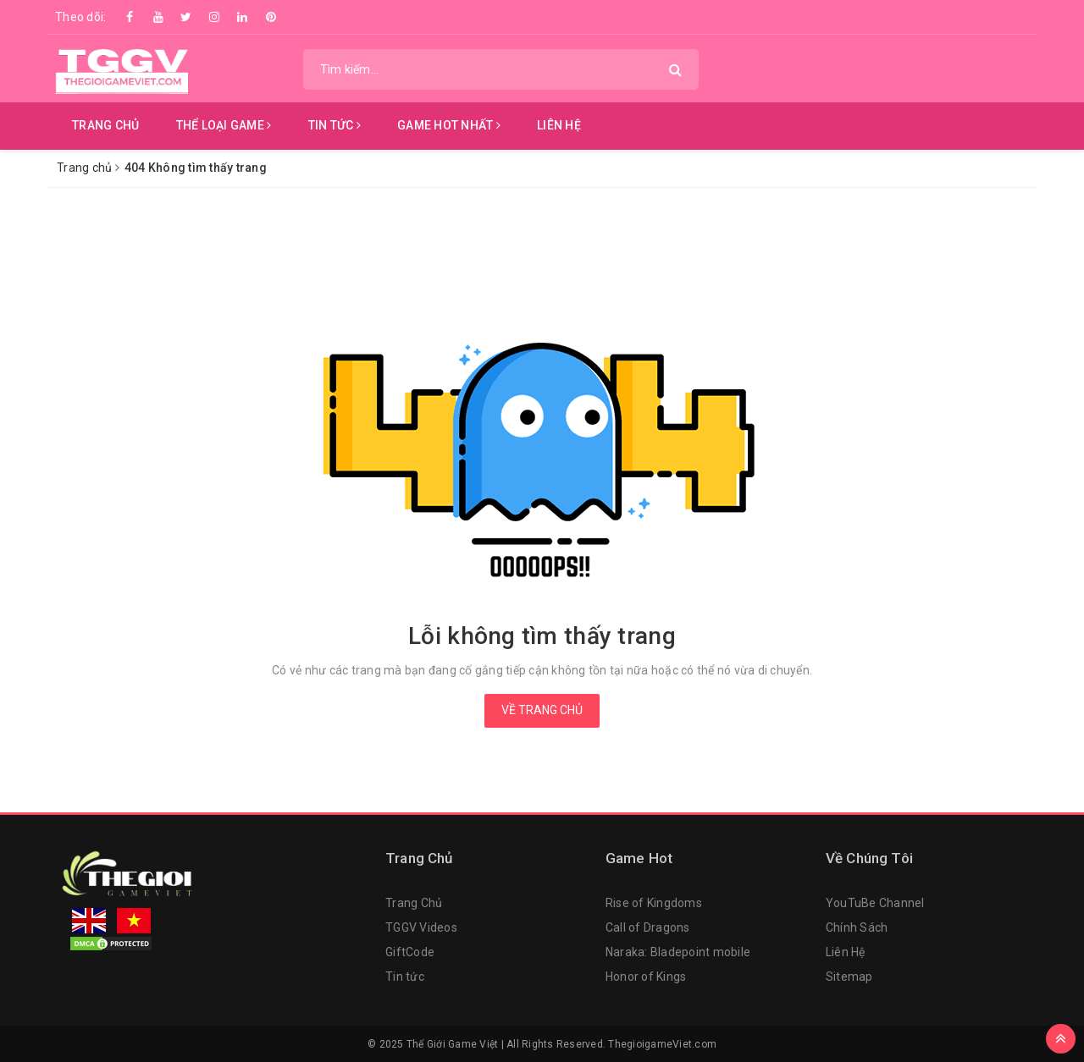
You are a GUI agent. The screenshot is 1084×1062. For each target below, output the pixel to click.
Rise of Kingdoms (654, 903)
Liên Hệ (846, 952)
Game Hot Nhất (449, 125)
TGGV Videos (421, 927)
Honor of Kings (646, 976)
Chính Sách (857, 927)
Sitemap (849, 976)
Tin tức (404, 976)
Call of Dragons (648, 927)
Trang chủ (105, 125)
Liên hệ (559, 125)
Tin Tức (334, 125)
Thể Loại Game (224, 125)
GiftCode (409, 952)
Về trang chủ (542, 710)
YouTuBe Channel (875, 903)
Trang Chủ (413, 903)
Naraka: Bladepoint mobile (678, 952)
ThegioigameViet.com (662, 1044)
